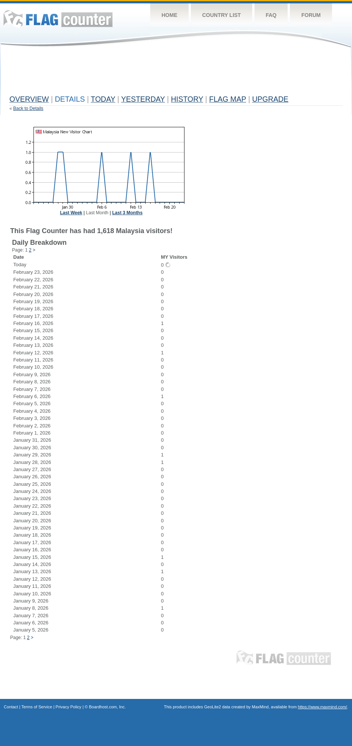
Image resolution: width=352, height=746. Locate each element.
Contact (11, 707)
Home (169, 15)
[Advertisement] (146, 74)
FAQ (271, 15)
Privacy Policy (68, 707)
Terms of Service (36, 707)
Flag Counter (58, 18)
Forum (310, 15)
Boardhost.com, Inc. (107, 707)
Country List (221, 15)
